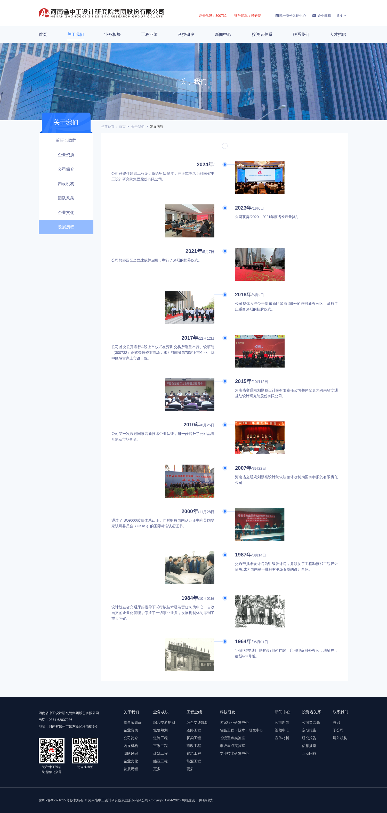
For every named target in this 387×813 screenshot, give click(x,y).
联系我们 (301, 34)
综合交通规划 (164, 722)
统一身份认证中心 (290, 16)
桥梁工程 (194, 738)
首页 (43, 34)
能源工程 (160, 761)
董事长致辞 (66, 140)
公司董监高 (311, 722)
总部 (336, 722)
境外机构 (340, 738)
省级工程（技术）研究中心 (241, 730)
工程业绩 (149, 34)
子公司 (338, 730)
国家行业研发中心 (234, 722)
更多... (158, 769)
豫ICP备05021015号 (54, 800)
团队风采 (66, 198)
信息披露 (309, 746)
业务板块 (112, 34)
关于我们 (75, 34)
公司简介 (66, 169)
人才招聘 (338, 34)
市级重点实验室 (232, 746)
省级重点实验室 (232, 738)
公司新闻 (282, 722)
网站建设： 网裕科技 (197, 800)
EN (342, 15)
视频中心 (282, 730)
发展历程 (66, 227)
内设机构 (66, 183)
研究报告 (309, 738)
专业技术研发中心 (234, 753)
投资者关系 (262, 34)
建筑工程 (160, 753)
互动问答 (309, 753)
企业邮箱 (321, 15)
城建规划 (160, 730)
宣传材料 (282, 738)
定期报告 (309, 730)
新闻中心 (223, 34)
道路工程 (160, 738)
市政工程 (160, 746)
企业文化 (66, 212)
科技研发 (186, 34)
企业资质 (66, 155)
